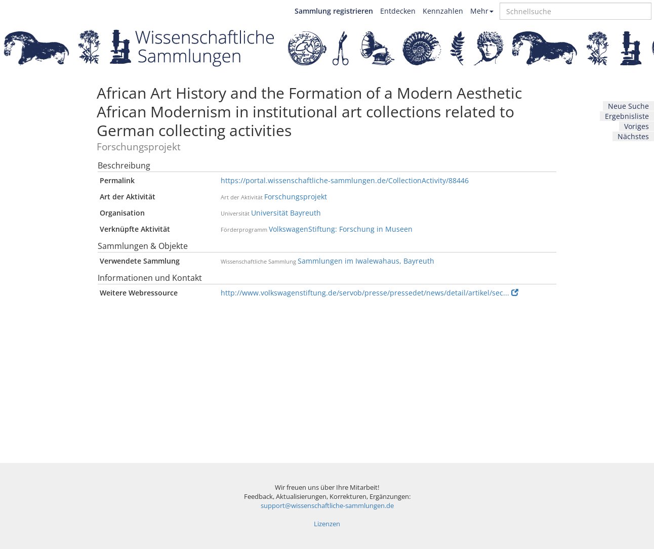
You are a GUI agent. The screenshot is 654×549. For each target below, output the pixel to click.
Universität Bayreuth (286, 213)
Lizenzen (327, 524)
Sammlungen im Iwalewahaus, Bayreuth (366, 261)
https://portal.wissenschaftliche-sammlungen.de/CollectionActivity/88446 (345, 180)
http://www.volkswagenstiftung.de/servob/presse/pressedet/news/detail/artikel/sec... (369, 293)
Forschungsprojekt (295, 196)
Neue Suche (628, 106)
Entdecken (398, 11)
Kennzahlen (443, 11)
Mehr (482, 11)
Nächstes (633, 136)
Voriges (636, 126)
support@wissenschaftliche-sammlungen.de (327, 505)
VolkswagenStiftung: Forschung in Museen (341, 229)
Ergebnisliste (627, 116)
